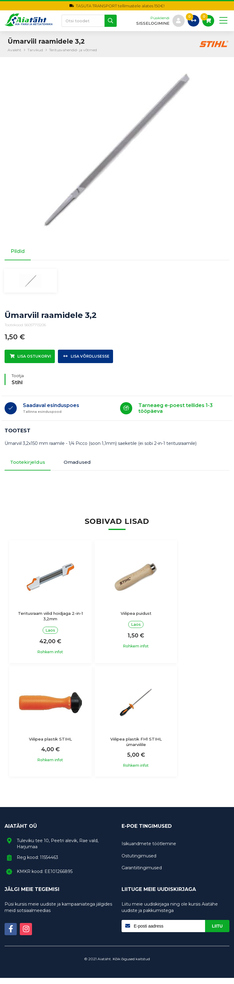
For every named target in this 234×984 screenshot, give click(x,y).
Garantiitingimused (142, 874)
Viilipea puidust (116, 619)
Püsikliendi (159, 18)
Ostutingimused (139, 861)
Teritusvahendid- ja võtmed (73, 50)
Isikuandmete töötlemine (149, 849)
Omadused (82, 467)
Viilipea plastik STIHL (189, 619)
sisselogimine (151, 23)
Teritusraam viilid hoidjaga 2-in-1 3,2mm (44, 622)
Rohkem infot (44, 658)
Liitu (217, 932)
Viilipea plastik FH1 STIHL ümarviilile (44, 747)
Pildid (18, 251)
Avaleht (14, 50)
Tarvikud (35, 50)
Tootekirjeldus (28, 467)
